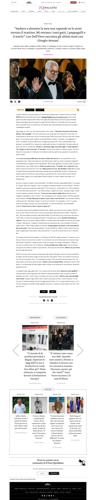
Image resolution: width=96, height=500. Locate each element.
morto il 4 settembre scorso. (55, 117)
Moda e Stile (61, 11)
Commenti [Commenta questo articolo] (81, 102)
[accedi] (81, 2)
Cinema (39, 11)
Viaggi (53, 11)
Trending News (14, 11)
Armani (44, 291)
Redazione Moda (35, 383)
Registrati (54, 472)
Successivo (61, 317)
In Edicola (43, 2)
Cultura (83, 11)
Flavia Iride (75, 439)
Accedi (42, 472)
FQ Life (23, 11)
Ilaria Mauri (49, 54)
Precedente (35, 317)
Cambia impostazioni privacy (43, 488)
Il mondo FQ (59, 2)
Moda (52, 291)
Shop (54, 2)
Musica (46, 11)
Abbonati (73, 2)
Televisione (31, 11)
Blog (46, 2)
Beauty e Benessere (73, 11)
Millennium (50, 2)
